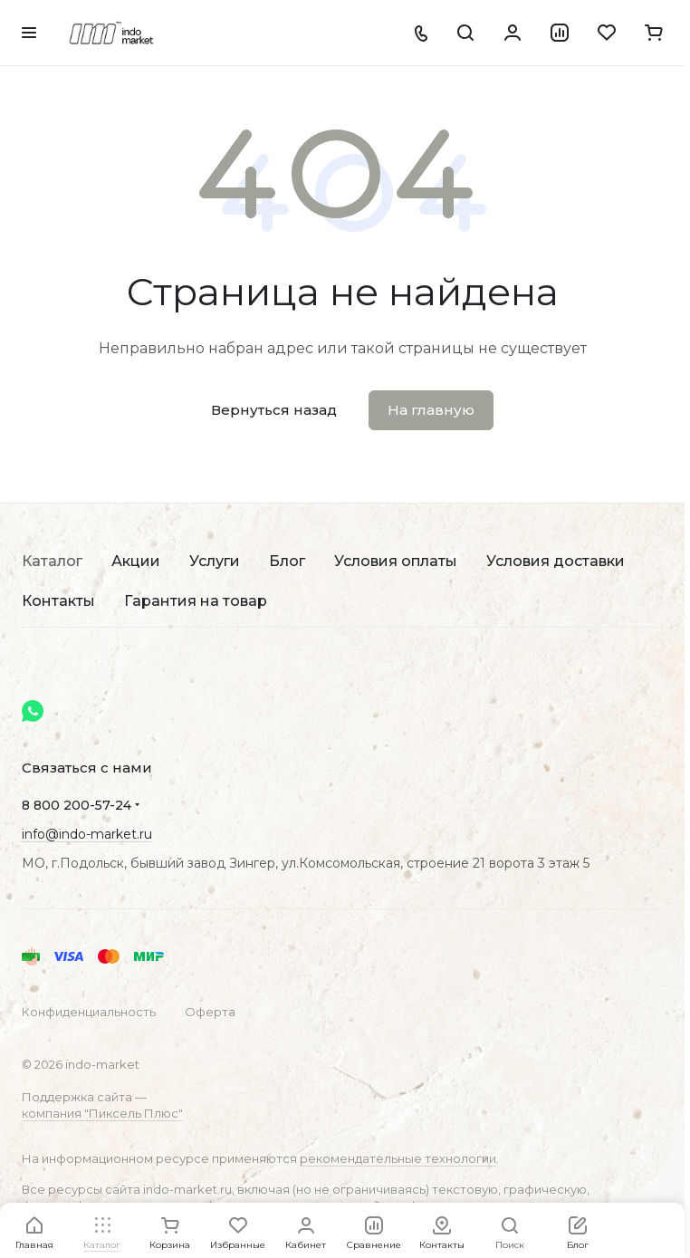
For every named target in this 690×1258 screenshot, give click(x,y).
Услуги (214, 561)
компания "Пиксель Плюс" (102, 1113)
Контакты (58, 601)
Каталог (52, 561)
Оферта (210, 1011)
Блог (287, 561)
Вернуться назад (274, 409)
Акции (135, 561)
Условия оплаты (395, 561)
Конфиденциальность (89, 1011)
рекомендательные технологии (398, 1158)
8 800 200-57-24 (76, 805)
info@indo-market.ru (87, 834)
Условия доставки (555, 561)
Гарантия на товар (195, 601)
